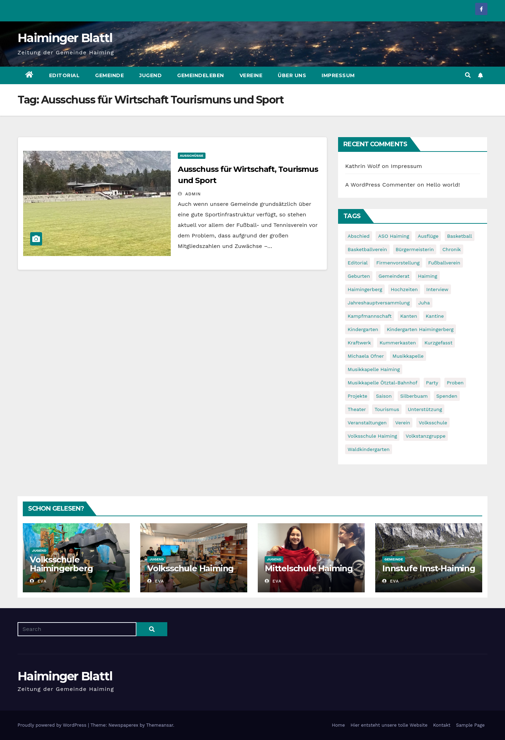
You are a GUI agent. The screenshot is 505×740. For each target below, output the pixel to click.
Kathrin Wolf (362, 166)
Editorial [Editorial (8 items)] (358, 262)
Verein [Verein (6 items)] (402, 422)
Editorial (64, 75)
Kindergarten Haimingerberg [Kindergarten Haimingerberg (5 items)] (420, 329)
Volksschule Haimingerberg (61, 563)
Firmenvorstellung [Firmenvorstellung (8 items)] (398, 262)
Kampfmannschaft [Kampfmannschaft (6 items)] (369, 316)
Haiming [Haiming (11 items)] (427, 276)
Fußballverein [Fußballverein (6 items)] (444, 262)
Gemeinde (109, 75)
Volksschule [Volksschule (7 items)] (433, 422)
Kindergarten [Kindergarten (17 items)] (363, 329)
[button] (468, 75)
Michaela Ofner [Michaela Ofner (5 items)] (366, 356)
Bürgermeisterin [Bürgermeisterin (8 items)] (415, 249)
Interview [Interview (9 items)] (437, 289)
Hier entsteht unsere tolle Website (388, 725)
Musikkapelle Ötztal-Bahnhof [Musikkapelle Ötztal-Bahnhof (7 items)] (382, 382)
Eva (38, 581)
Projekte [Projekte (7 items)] (357, 396)
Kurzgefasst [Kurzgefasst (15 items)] (438, 342)
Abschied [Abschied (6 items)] (358, 236)
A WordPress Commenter (380, 184)
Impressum (338, 75)
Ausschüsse (191, 155)
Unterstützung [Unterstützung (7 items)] (425, 409)
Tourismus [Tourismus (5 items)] (387, 409)
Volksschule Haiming (190, 568)
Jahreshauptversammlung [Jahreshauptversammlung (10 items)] (379, 302)
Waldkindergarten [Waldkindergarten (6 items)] (369, 449)
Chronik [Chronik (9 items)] (451, 249)
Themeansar (159, 725)
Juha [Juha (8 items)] (424, 302)
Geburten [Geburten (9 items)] (359, 276)
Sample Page (470, 725)
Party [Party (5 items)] (432, 382)
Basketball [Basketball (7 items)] (459, 236)
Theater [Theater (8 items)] (357, 409)
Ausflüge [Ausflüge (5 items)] (428, 236)
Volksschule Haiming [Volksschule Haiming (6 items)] (372, 436)
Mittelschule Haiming (309, 568)
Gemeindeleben (200, 75)
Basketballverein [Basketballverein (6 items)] (367, 249)
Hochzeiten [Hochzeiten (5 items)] (404, 289)
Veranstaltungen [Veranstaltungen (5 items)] (367, 422)
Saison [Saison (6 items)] (384, 396)
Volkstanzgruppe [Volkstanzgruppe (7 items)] (426, 436)
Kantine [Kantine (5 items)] (435, 316)
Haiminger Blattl (65, 38)
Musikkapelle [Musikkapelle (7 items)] (408, 356)
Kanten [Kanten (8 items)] (408, 316)
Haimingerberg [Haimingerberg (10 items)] (365, 289)
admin (189, 193)
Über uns (292, 75)
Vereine (251, 75)
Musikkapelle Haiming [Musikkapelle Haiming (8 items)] (374, 369)
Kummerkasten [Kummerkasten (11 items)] (397, 342)
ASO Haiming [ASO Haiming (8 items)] (393, 236)
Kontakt (441, 725)
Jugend (150, 75)
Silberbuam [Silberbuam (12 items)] (413, 396)
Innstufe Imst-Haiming (428, 568)
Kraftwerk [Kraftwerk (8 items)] (359, 342)
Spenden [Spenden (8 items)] (446, 396)
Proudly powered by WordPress (53, 725)
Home (338, 725)
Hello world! (443, 184)
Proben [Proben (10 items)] (455, 382)
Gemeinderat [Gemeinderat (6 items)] (393, 276)
